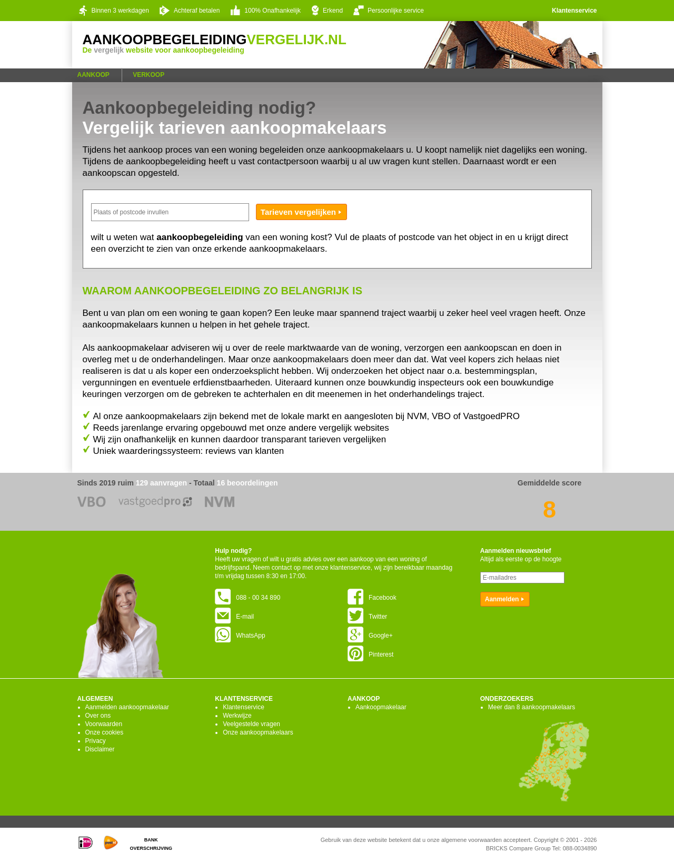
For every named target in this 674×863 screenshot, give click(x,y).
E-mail (234, 616)
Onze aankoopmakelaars (258, 732)
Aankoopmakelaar (381, 707)
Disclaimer (100, 749)
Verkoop (148, 74)
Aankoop (93, 74)
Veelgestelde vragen (251, 724)
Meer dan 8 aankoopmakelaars (531, 707)
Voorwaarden (104, 724)
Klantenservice (574, 10)
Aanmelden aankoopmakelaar (127, 707)
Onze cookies (104, 732)
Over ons (98, 715)
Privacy (95, 741)
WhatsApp (240, 635)
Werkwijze (237, 715)
